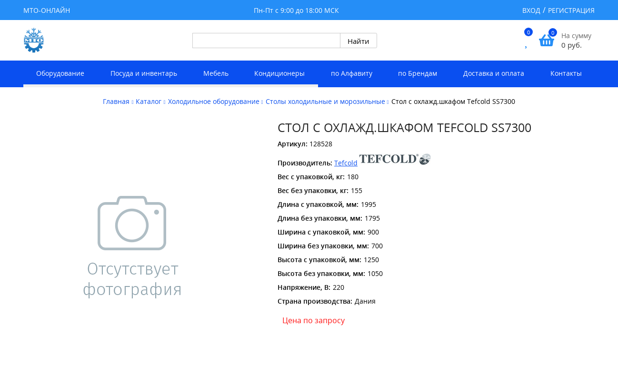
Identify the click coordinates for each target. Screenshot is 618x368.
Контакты (566, 73)
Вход (531, 10)
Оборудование (60, 73)
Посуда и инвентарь (143, 73)
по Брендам (417, 73)
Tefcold (346, 162)
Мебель (216, 73)
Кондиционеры (279, 73)
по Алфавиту (351, 73)
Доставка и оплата (493, 73)
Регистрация (571, 10)
